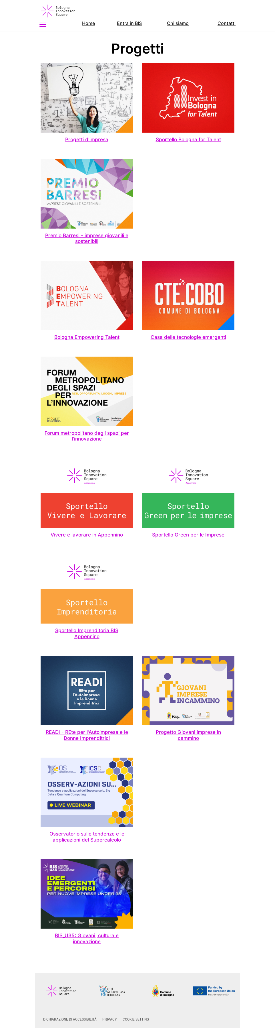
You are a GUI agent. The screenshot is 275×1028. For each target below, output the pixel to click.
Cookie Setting (136, 1019)
